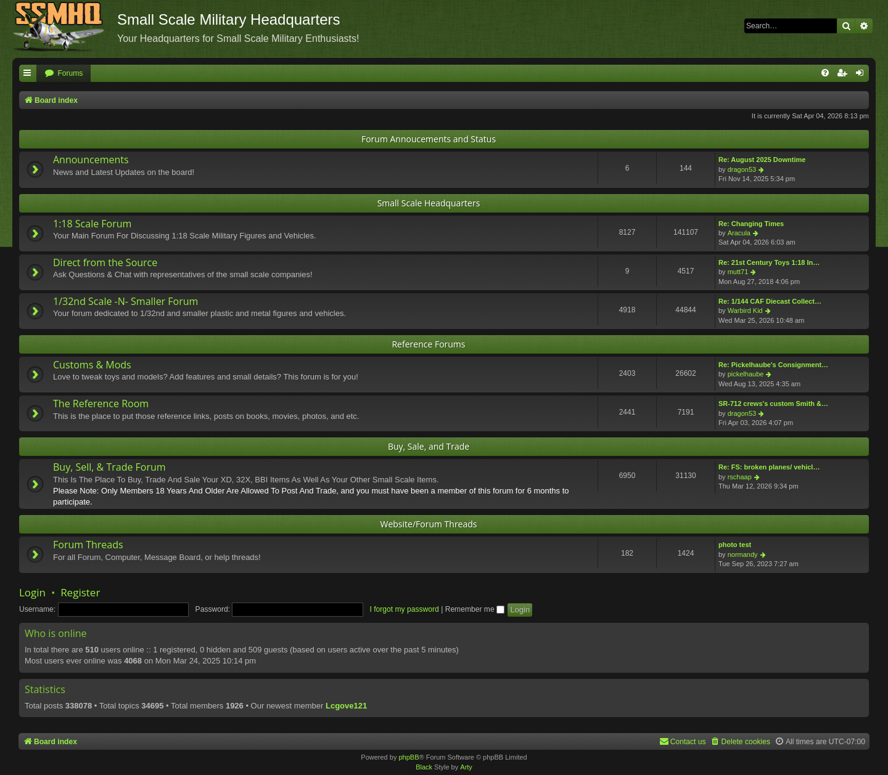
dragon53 (742, 169)
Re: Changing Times (751, 223)
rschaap (740, 477)
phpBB (408, 757)
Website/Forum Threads (428, 524)
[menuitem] (63, 73)
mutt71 (738, 271)
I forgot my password (404, 609)
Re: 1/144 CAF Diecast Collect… (769, 301)
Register (80, 592)
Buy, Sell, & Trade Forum (109, 467)
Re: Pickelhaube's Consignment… (773, 364)
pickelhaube (746, 374)
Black (424, 767)
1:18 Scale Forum (92, 223)
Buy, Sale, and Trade (428, 446)
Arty (466, 767)
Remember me (474, 609)
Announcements (91, 159)
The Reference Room (101, 403)
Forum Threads (88, 544)
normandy (743, 554)
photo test (734, 544)
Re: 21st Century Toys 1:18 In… (769, 262)
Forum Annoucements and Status (428, 139)
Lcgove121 (346, 705)
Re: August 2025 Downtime (761, 159)
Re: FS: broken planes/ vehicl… (769, 467)
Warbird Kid (745, 310)
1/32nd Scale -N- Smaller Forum (125, 301)
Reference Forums (428, 344)
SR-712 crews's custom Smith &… (773, 403)
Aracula (739, 233)
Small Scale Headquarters (428, 203)
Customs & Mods (92, 364)
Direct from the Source (105, 262)
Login (32, 592)
